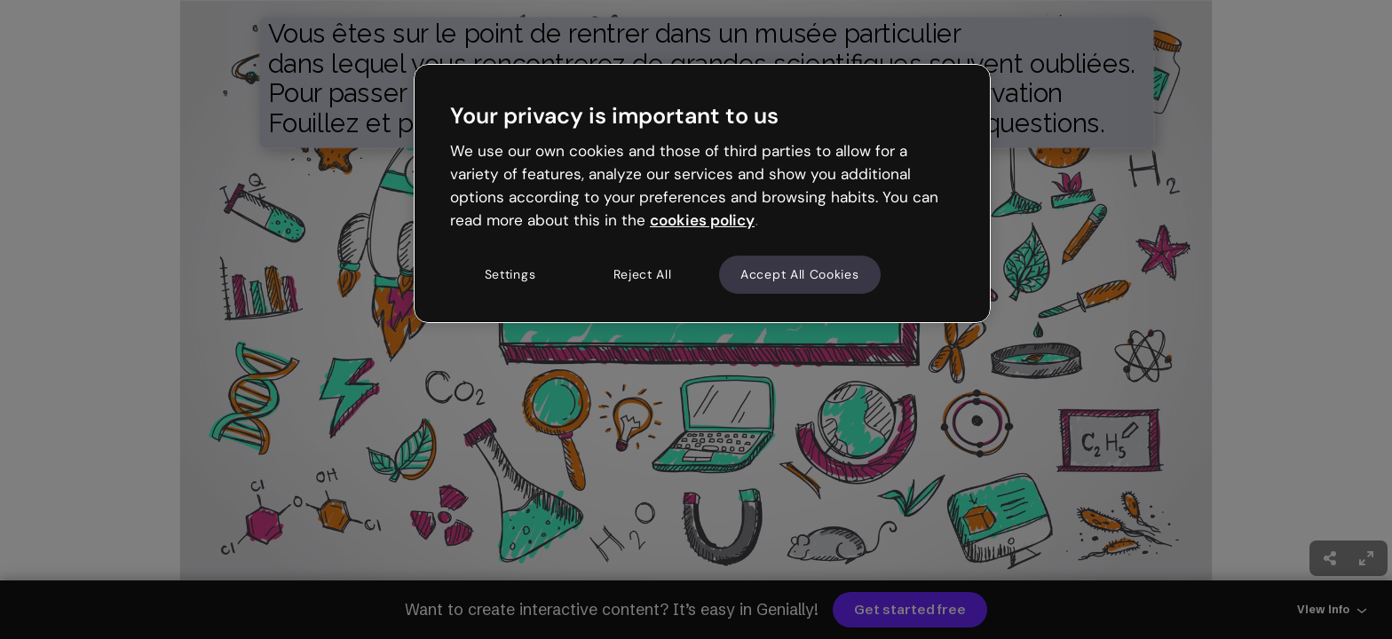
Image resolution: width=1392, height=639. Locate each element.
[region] (702, 193)
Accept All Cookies (799, 274)
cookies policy (702, 220)
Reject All (642, 274)
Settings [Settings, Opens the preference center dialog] (510, 274)
